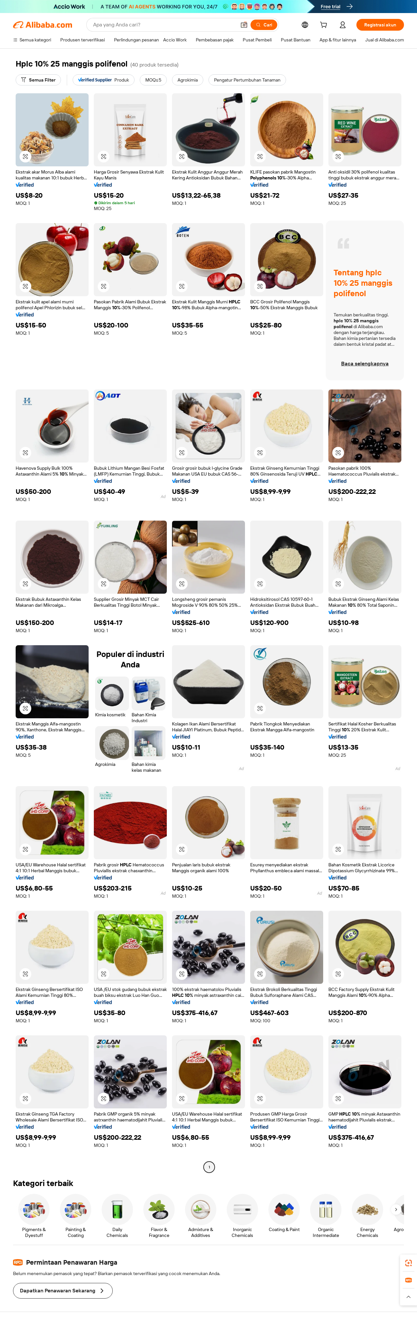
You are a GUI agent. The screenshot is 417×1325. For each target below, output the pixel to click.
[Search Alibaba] (164, 24)
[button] (244, 25)
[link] (408, 1263)
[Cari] (264, 25)
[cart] (325, 25)
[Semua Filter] (38, 79)
